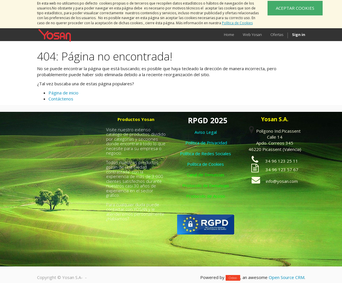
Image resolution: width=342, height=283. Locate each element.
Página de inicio (63, 93)
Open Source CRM (286, 277)
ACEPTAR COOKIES (295, 8)
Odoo (233, 278)
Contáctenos (60, 99)
